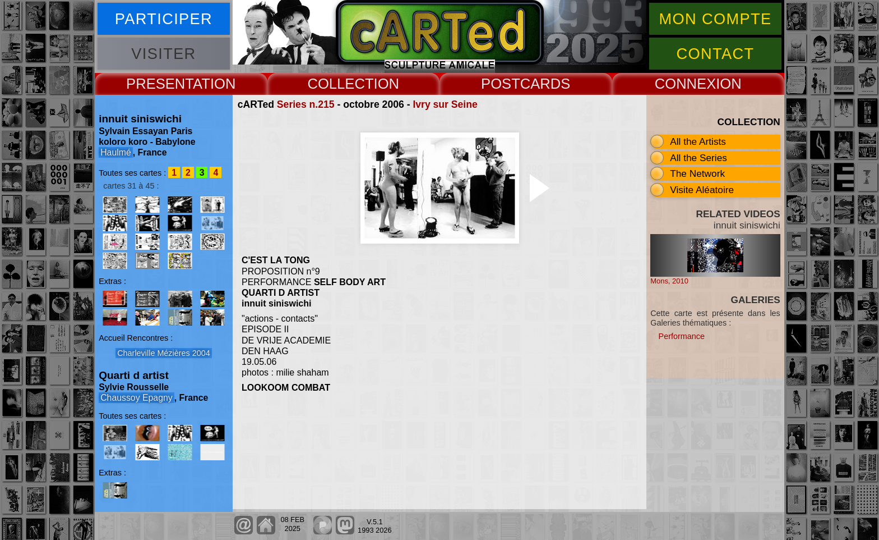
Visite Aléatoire (702, 189)
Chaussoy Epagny (136, 397)
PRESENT (159, 83)
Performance (682, 336)
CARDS (545, 83)
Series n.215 (306, 104)
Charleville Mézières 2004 (163, 353)
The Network (697, 173)
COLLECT (340, 83)
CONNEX (685, 83)
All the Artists (698, 141)
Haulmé (115, 152)
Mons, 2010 (669, 281)
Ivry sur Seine (445, 104)
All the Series (698, 157)
